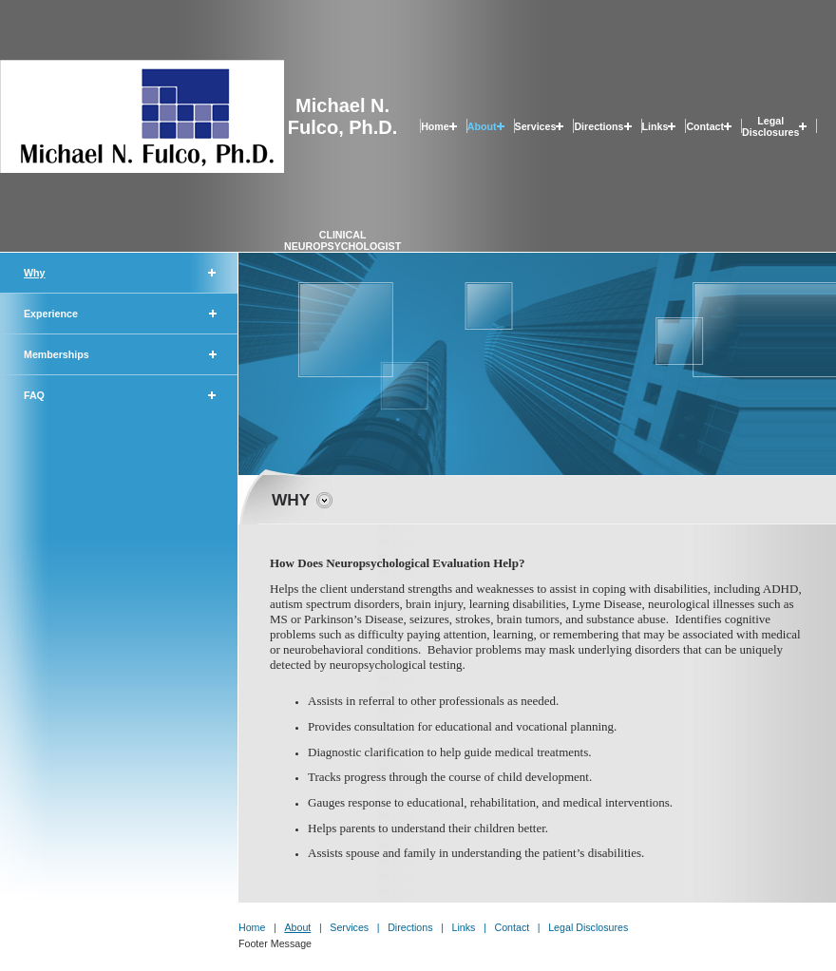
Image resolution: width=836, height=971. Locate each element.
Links (655, 126)
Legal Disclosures (770, 126)
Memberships (56, 354)
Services (536, 126)
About (482, 126)
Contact (705, 126)
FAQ (34, 395)
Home (435, 126)
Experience (51, 313)
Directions (598, 126)
